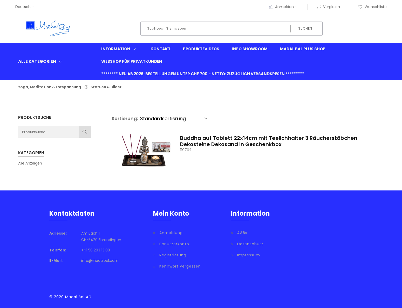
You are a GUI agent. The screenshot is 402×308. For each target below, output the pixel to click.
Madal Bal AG (78, 296)
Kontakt (161, 49)
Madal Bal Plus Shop (302, 49)
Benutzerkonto (174, 244)
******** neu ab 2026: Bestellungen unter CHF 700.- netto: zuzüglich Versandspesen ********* (202, 74)
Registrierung (172, 255)
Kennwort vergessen (180, 266)
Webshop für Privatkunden (131, 61)
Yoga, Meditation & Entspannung (49, 87)
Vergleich (328, 6)
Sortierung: (125, 118)
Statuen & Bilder (106, 87)
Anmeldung (171, 232)
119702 (185, 150)
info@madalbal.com (99, 260)
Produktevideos (201, 49)
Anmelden (286, 6)
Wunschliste (372, 6)
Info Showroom (250, 49)
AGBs (242, 232)
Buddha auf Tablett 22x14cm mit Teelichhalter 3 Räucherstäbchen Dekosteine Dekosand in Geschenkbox (268, 141)
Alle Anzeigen (30, 163)
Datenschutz (250, 244)
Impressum (248, 255)
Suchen (305, 28)
